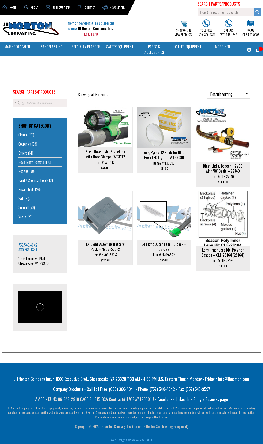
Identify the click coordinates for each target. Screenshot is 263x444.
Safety (22, 198)
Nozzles (23, 171)
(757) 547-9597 (250, 28)
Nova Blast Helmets (31, 162)
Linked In (183, 399)
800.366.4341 (27, 249)
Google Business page (210, 399)
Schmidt (23, 207)
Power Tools (26, 189)
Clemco (23, 134)
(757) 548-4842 (228, 28)
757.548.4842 (27, 245)
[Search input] (226, 12)
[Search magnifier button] (257, 12)
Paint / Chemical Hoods (33, 180)
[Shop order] (228, 94)
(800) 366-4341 (206, 28)
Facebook (164, 399)
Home (16, 86)
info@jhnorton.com (233, 379)
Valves (22, 216)
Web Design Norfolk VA (125, 440)
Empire (22, 153)
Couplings (24, 144)
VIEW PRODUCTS (183, 29)
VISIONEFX (146, 440)
